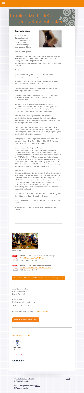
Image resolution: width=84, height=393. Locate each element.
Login (68, 379)
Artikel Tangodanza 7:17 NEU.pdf (32, 258)
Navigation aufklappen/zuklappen (42, 3)
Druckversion (20, 379)
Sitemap (31, 379)
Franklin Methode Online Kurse (25, 320)
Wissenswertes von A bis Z (22, 335)
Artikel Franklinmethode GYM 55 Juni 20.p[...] (36, 268)
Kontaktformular (41, 311)
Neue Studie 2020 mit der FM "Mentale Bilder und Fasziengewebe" (38, 278)
